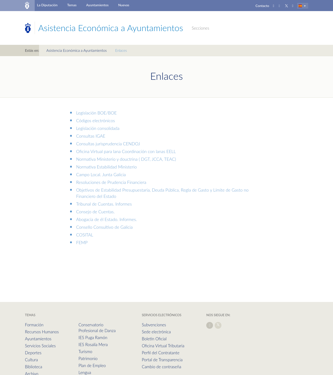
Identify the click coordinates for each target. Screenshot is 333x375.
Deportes (33, 352)
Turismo (85, 351)
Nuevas (123, 5)
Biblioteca (33, 366)
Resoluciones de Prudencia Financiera (111, 182)
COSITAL (84, 234)
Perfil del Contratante (160, 352)
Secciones (200, 28)
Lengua (85, 372)
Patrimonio (88, 358)
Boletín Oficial (154, 338)
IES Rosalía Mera (93, 344)
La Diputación (47, 5)
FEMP (81, 242)
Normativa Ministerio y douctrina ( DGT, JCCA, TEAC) (126, 159)
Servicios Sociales (40, 345)
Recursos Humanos (42, 331)
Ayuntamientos (97, 5)
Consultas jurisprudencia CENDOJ (108, 143)
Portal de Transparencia (162, 359)
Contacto (262, 6)
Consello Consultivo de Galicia (104, 227)
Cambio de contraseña (161, 366)
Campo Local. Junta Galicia (101, 174)
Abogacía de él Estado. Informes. (106, 219)
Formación (34, 324)
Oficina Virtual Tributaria (163, 345)
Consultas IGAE (90, 136)
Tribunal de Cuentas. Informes (104, 204)
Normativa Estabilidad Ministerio (106, 166)
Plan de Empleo (92, 365)
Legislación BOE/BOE (96, 112)
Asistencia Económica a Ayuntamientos (76, 50)
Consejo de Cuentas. (95, 211)
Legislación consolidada (98, 128)
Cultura (31, 359)
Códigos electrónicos (95, 120)
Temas (72, 5)
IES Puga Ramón (93, 337)
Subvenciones (154, 324)
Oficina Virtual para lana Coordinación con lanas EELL (126, 151)
